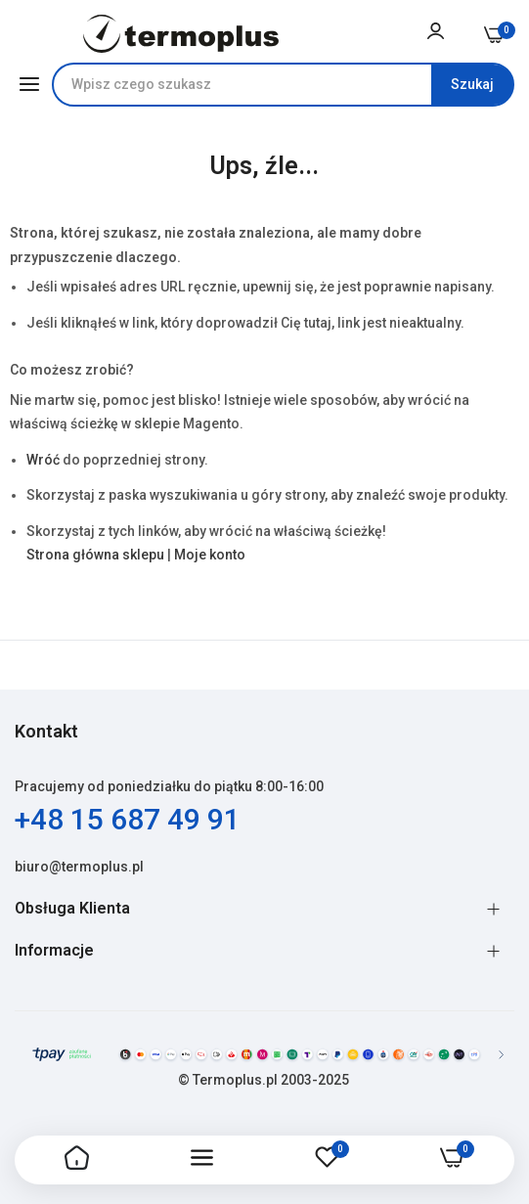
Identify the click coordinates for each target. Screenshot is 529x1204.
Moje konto (209, 554)
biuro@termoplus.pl (79, 866)
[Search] (472, 85)
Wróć (43, 460)
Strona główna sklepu (95, 554)
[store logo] (181, 34)
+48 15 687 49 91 (128, 819)
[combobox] (283, 85)
